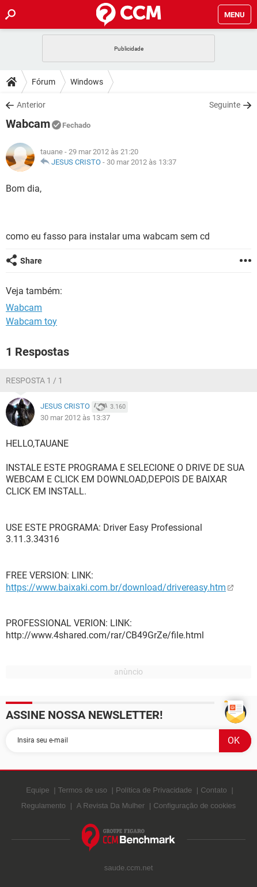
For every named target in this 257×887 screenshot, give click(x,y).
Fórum (43, 81)
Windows (86, 81)
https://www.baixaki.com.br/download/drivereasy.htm (116, 587)
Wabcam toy (31, 321)
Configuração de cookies (194, 805)
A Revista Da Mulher (111, 805)
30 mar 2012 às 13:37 (141, 162)
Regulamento (43, 805)
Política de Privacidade (154, 790)
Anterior (31, 104)
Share (31, 260)
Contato (214, 790)
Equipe (37, 790)
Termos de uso (82, 790)
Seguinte (224, 104)
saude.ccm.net (128, 867)
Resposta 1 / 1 (34, 380)
